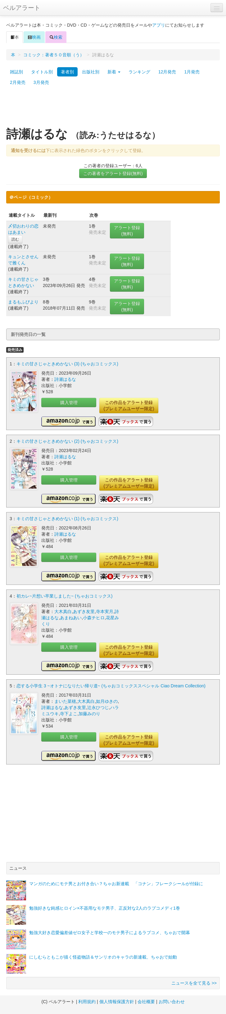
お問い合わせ (172, 1001)
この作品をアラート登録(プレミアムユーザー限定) (128, 405)
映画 (34, 37)
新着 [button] (113, 71)
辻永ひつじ (98, 707)
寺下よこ (68, 713)
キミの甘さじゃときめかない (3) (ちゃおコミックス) (67, 363)
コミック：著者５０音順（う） (53, 54)
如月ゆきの (107, 701)
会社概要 (146, 1001)
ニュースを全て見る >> (194, 983)
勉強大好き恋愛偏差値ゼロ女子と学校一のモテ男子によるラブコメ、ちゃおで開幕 (109, 932)
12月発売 (167, 71)
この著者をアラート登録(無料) (112, 173)
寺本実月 (104, 611)
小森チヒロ (94, 617)
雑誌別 (16, 71)
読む (15, 239)
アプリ (158, 25)
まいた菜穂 (65, 701)
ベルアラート (21, 7)
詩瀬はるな (65, 379)
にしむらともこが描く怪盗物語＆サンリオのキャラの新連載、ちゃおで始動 (103, 957)
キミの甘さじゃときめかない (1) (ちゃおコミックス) (67, 518)
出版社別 (90, 71)
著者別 (67, 71)
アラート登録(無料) (127, 230)
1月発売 (192, 71)
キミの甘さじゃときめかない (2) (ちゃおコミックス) (67, 441)
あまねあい (71, 617)
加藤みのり (89, 713)
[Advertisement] (113, 109)
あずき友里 (84, 611)
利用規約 (87, 1001)
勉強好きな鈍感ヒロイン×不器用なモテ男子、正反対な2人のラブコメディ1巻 (104, 908)
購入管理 (69, 402)
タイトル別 (42, 71)
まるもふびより (23, 301)
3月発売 (41, 82)
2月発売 (17, 82)
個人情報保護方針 (116, 1001)
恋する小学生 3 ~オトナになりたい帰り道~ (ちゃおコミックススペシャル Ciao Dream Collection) (111, 685)
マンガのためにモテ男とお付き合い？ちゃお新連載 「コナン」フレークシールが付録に (116, 883)
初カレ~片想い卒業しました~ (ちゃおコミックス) (64, 596)
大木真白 (63, 611)
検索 (55, 37)
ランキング (139, 71)
